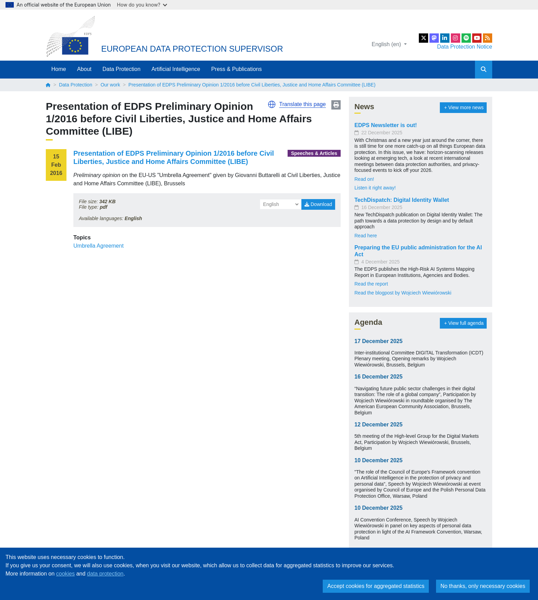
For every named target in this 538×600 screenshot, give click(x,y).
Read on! (364, 179)
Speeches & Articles (314, 153)
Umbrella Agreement (98, 246)
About (84, 69)
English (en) (387, 44)
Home (58, 69)
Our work (110, 84)
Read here (365, 235)
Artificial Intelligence (176, 69)
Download (318, 204)
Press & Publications (236, 69)
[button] (272, 104)
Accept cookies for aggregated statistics (375, 586)
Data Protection (122, 69)
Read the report (371, 284)
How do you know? (142, 5)
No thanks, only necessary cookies (483, 586)
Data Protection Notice (464, 47)
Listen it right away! (375, 187)
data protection (105, 574)
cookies (65, 574)
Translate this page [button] (302, 104)
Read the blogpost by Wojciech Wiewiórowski (402, 293)
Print (336, 105)
